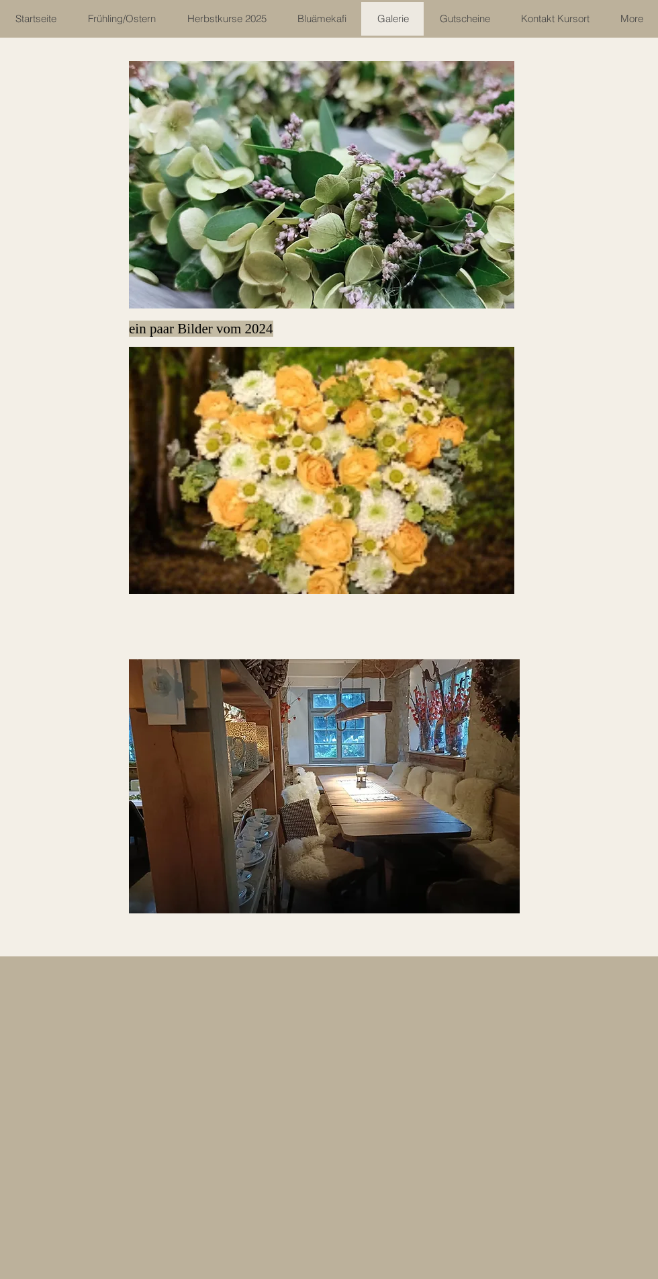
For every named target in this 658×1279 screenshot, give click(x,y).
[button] (321, 184)
